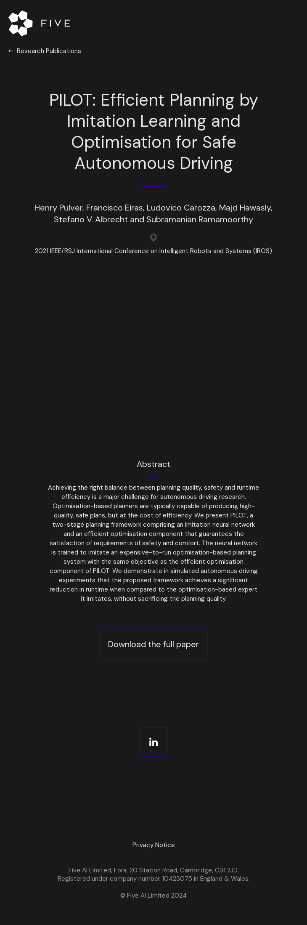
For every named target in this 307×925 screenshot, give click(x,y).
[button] (284, 23)
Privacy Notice (153, 845)
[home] (40, 23)
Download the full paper (153, 644)
